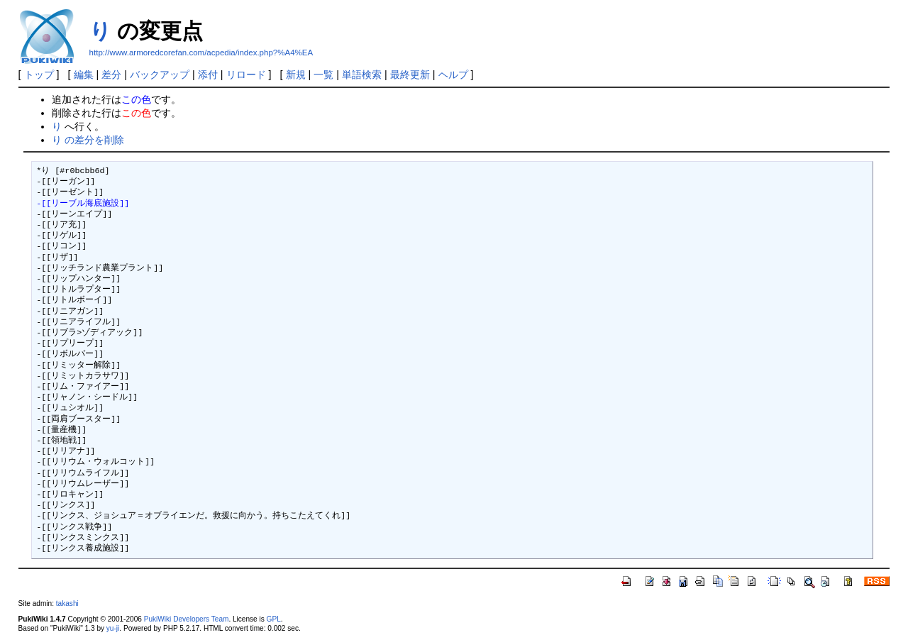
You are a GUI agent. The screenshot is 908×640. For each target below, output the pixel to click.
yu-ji (112, 628)
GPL (274, 619)
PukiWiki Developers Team (186, 619)
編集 (84, 74)
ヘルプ (453, 74)
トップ (39, 74)
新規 (296, 74)
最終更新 (410, 74)
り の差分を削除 (88, 139)
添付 (208, 74)
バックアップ (159, 74)
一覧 (323, 74)
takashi (67, 603)
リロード (246, 74)
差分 (111, 74)
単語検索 (362, 74)
